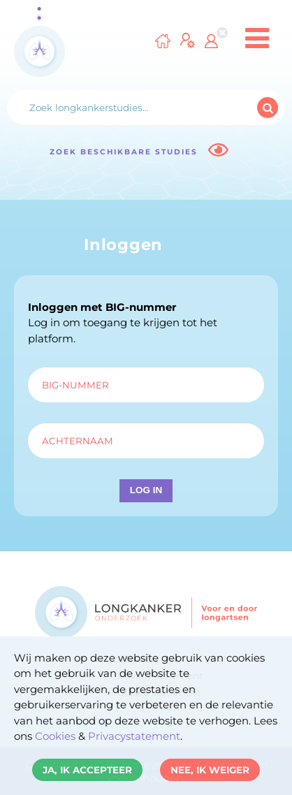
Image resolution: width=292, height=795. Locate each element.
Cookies (55, 736)
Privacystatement (134, 736)
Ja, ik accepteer (87, 769)
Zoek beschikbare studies (139, 149)
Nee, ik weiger (209, 769)
